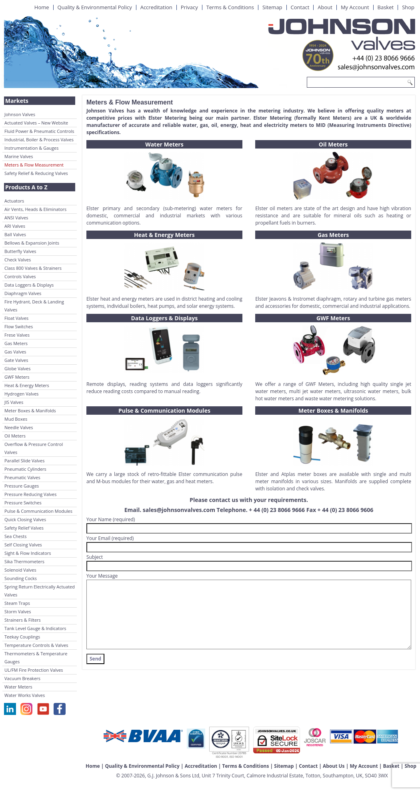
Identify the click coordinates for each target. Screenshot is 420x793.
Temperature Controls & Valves (36, 645)
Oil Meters (15, 436)
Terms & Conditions (230, 7)
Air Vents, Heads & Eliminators (35, 209)
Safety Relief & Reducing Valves (36, 173)
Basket (386, 7)
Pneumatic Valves (22, 477)
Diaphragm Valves (22, 293)
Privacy (189, 7)
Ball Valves (15, 234)
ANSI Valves (16, 218)
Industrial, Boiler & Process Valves (39, 140)
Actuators (14, 201)
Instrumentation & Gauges (31, 148)
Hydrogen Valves (21, 394)
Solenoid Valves (20, 570)
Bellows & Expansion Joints (31, 243)
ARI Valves (14, 226)
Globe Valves (17, 368)
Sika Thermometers (24, 561)
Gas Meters (16, 343)
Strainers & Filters (22, 620)
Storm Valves (17, 611)
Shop (408, 7)
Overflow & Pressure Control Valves (33, 448)
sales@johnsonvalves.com (179, 510)
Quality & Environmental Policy (95, 7)
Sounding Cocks (20, 578)
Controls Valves (20, 276)
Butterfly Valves (20, 251)
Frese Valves (17, 335)
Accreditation (156, 7)
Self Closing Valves (23, 545)
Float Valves (16, 318)
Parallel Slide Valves (24, 461)
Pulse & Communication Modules (38, 511)
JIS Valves (13, 402)
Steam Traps (17, 603)
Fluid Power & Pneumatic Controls (39, 131)
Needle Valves (18, 427)
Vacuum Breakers (22, 678)
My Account (355, 7)
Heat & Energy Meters (26, 385)
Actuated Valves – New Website (36, 123)
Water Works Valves (24, 695)
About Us (334, 766)
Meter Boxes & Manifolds (30, 411)
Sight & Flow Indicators (27, 553)
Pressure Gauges (21, 486)
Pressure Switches (23, 503)
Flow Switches (18, 326)
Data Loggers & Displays (29, 285)
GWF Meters (17, 377)
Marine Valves (18, 156)
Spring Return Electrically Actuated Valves (39, 591)
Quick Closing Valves (25, 519)
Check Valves (17, 260)
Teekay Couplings (22, 637)
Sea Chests (15, 536)
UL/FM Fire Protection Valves (33, 670)
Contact (300, 7)
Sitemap (272, 7)
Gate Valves (16, 360)
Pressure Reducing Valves (30, 494)
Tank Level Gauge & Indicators (35, 628)
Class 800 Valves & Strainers (33, 268)
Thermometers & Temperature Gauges (35, 657)
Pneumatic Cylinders (25, 469)
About (325, 7)
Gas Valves (15, 352)
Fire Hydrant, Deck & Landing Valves (34, 306)
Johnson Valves (19, 114)
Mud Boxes (15, 419)
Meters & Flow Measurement (34, 165)
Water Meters (18, 687)
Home (41, 7)
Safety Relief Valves (24, 528)
